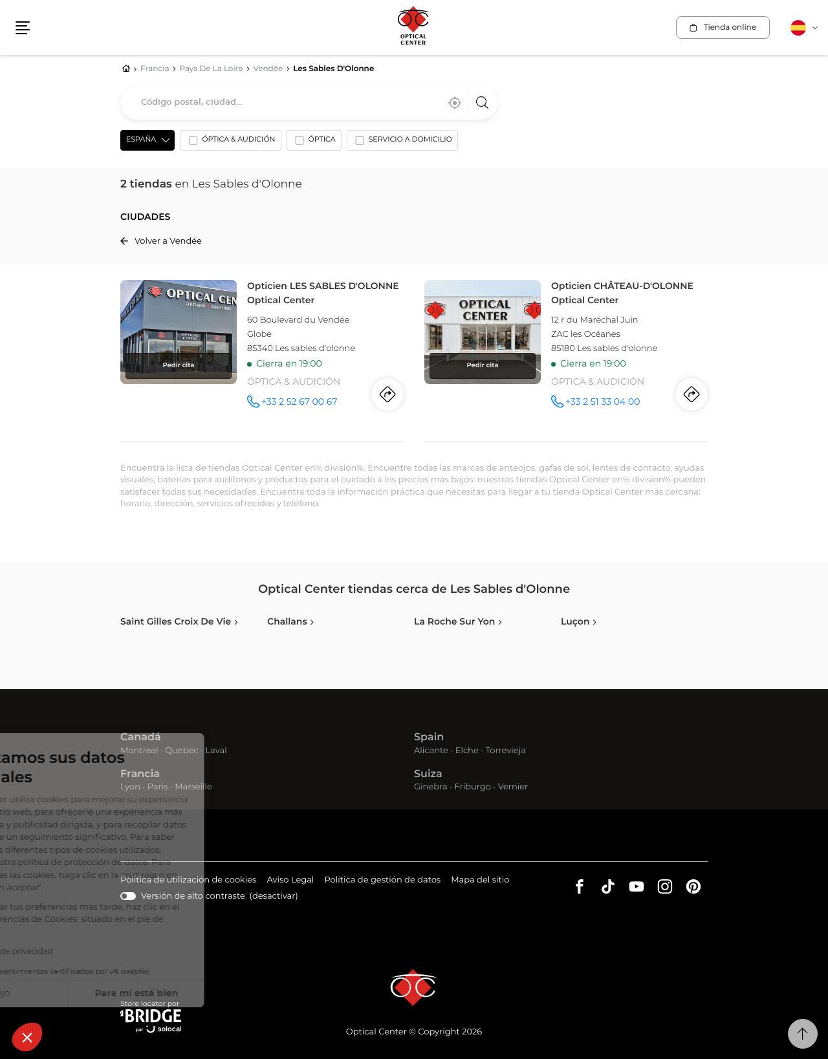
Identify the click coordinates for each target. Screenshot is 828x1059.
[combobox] (308, 103)
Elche (467, 751)
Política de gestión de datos (382, 880)
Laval (215, 751)
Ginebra (431, 787)
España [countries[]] (141, 140)
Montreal (139, 751)
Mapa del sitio (480, 880)
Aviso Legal (290, 880)
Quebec (181, 751)
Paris (157, 787)
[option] (230, 143)
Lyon (130, 787)
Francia (140, 774)
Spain (429, 738)
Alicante (431, 751)
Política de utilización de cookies (188, 880)
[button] (27, 1037)
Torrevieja (506, 751)
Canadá (140, 738)
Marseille (193, 787)
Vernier (513, 787)
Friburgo (473, 787)
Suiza (428, 774)
